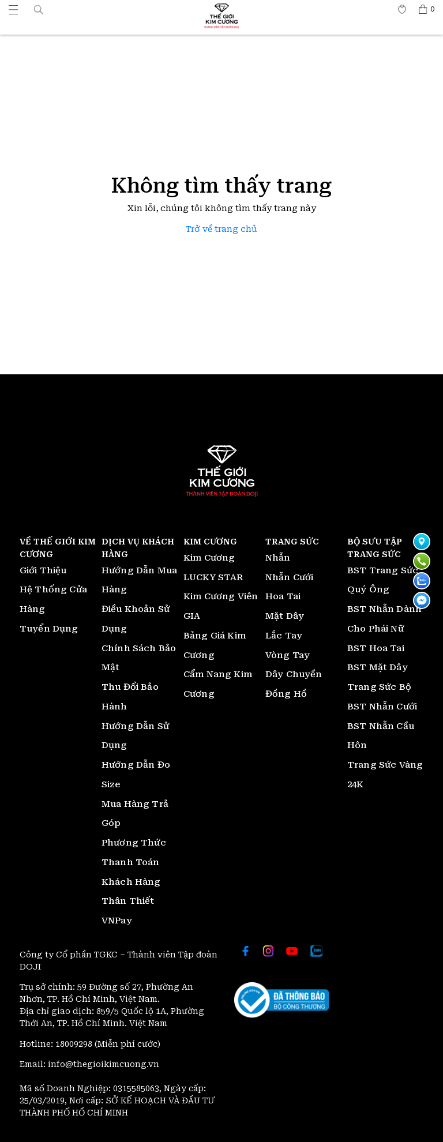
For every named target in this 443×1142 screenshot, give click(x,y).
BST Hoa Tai (375, 648)
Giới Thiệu (43, 570)
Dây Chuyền (293, 674)
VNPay (117, 920)
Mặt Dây (284, 616)
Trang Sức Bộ (379, 687)
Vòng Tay (287, 655)
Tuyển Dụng (49, 628)
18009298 (75, 1044)
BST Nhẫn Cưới (382, 706)
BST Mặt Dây (377, 667)
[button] (38, 9)
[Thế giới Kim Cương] (13, 9)
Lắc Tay (283, 635)
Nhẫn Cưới (289, 577)
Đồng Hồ (286, 694)
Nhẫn (278, 558)
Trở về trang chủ (221, 229)
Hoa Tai (283, 596)
